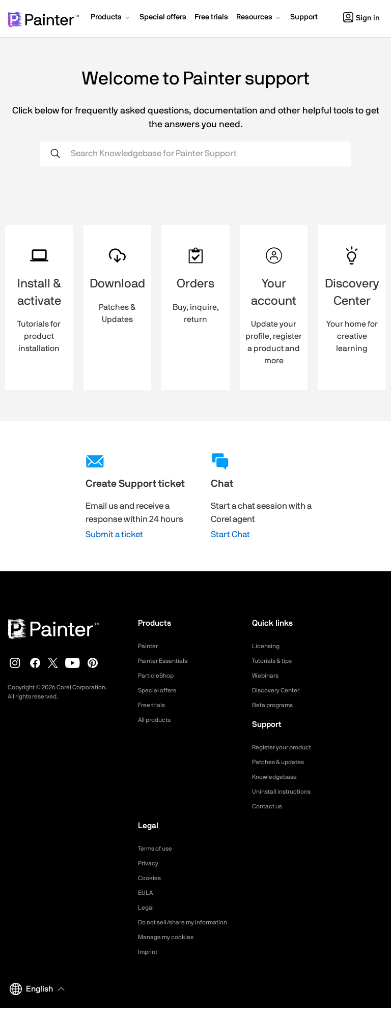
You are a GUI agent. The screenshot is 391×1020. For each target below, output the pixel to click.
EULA (146, 892)
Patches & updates (282, 762)
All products (157, 719)
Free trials (154, 705)
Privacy (149, 863)
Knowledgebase (277, 776)
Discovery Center (280, 690)
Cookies (151, 878)
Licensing (267, 646)
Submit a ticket (114, 534)
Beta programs (276, 705)
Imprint (149, 964)
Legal (147, 907)
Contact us (269, 806)
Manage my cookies (170, 949)
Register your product (287, 747)
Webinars (267, 675)
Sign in (361, 18)
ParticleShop (158, 675)
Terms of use (158, 848)
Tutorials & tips (275, 660)
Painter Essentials (166, 660)
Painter (149, 646)
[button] (111, 18)
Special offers (160, 690)
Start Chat (230, 534)
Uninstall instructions (285, 791)
